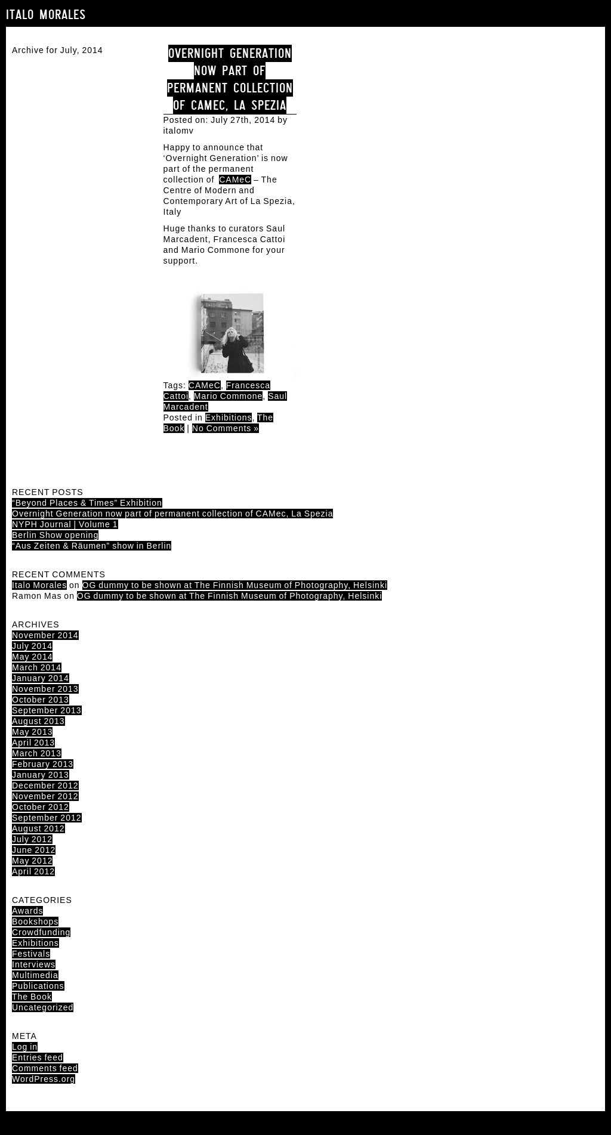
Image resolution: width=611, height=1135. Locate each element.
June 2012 (33, 850)
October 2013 (40, 699)
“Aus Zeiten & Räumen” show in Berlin (91, 546)
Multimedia (35, 975)
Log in (25, 1047)
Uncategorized (42, 1007)
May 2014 (32, 656)
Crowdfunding (41, 932)
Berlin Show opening (55, 535)
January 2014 (40, 678)
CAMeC (235, 179)
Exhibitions (228, 417)
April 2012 (33, 871)
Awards (27, 911)
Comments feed (45, 1068)
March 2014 (36, 667)
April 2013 (33, 742)
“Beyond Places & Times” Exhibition (87, 503)
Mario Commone (228, 396)
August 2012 (38, 828)
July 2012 (32, 839)
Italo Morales (46, 14)
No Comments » (225, 428)
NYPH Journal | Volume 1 (65, 524)
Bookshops (35, 921)
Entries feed (37, 1057)
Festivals (31, 953)
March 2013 (36, 753)
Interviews (33, 964)
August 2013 (38, 721)
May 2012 (32, 860)
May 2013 (32, 732)
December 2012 (45, 785)
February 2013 (42, 764)
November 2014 (45, 635)
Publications (38, 986)
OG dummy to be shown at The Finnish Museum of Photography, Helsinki (234, 585)
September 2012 (47, 817)
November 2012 (45, 796)
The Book (32, 996)
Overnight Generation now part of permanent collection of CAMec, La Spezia (230, 79)
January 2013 (40, 775)
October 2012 (40, 807)
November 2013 (45, 689)
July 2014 (32, 646)
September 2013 (47, 710)
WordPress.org (43, 1079)
